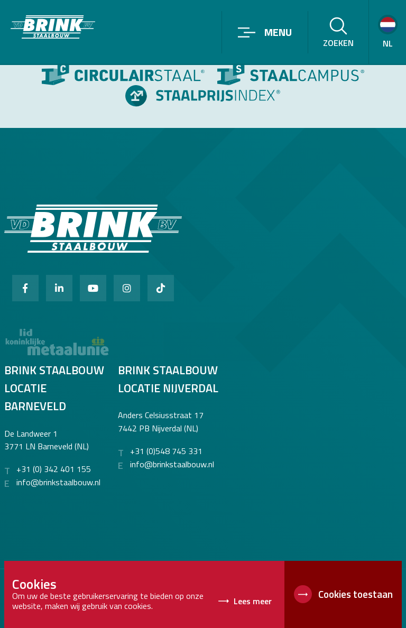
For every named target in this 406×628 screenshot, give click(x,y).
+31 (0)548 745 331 (166, 451)
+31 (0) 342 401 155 (53, 469)
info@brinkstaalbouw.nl (58, 482)
